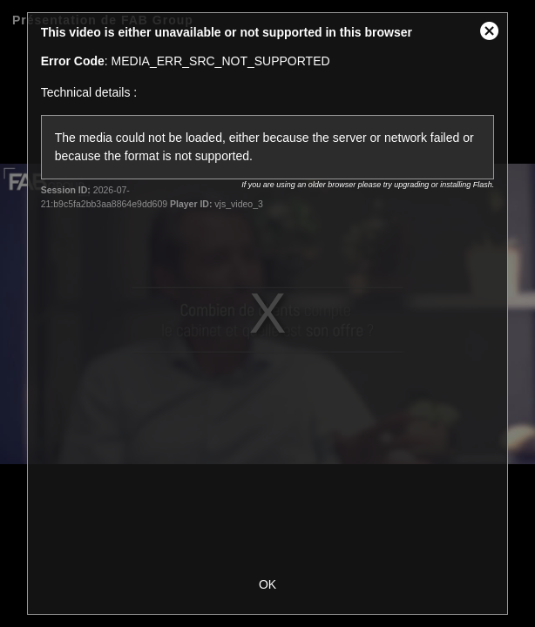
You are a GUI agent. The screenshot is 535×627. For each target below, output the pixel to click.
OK (267, 584)
